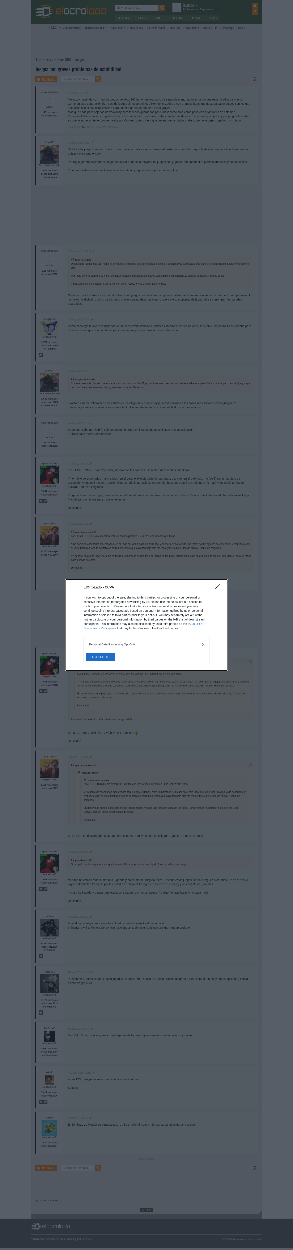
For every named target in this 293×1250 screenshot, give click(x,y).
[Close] (219, 587)
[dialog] (146, 625)
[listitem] (146, 644)
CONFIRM (105, 657)
